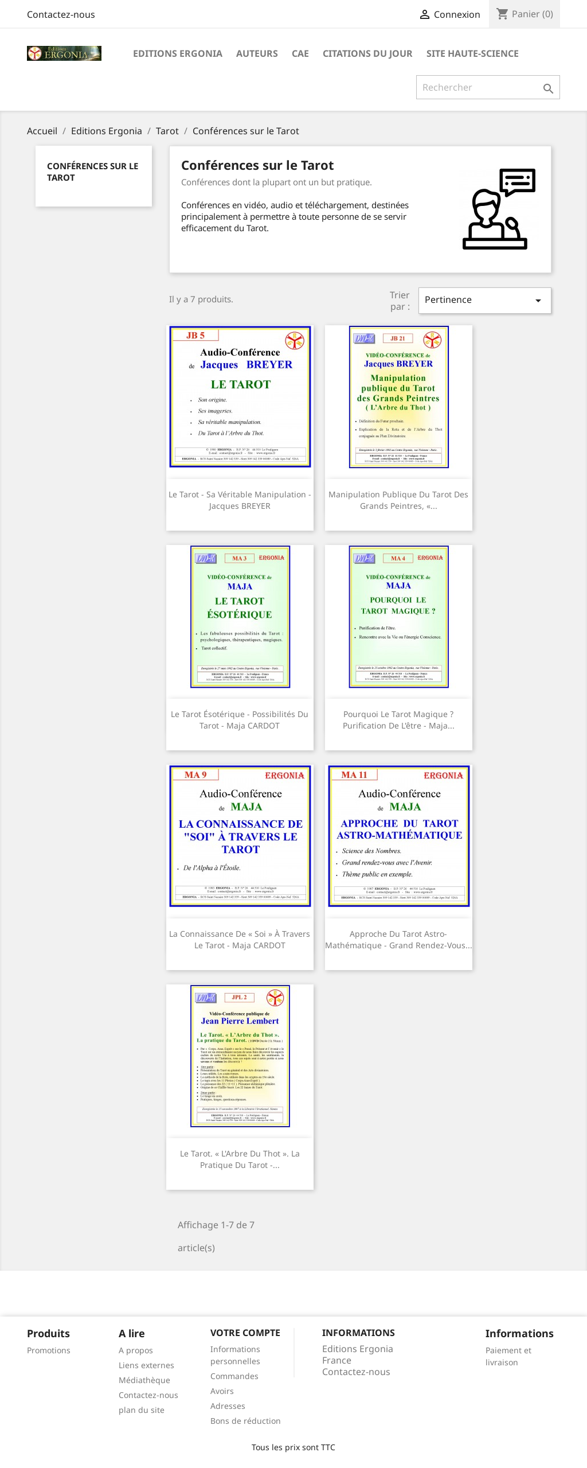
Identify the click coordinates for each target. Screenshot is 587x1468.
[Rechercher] (488, 87)
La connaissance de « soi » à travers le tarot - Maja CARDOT (239, 939)
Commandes (234, 1375)
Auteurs (257, 53)
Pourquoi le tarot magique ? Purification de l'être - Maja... (399, 719)
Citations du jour (368, 53)
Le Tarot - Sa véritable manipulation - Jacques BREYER (240, 500)
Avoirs (222, 1390)
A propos (136, 1350)
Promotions (49, 1350)
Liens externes (146, 1365)
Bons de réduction (245, 1420)
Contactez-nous (61, 14)
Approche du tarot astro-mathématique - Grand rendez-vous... (398, 939)
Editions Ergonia (177, 53)
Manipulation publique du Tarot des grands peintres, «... (398, 500)
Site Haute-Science (472, 53)
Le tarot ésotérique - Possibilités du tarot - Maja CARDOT (239, 719)
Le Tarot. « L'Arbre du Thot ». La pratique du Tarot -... (240, 1159)
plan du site (142, 1409)
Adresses (227, 1405)
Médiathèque (144, 1379)
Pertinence (485, 300)
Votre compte (245, 1332)
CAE (300, 53)
